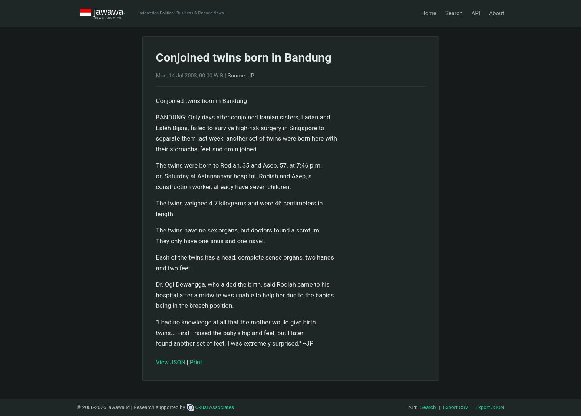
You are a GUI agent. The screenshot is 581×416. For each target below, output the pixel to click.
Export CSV (455, 407)
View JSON (170, 362)
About (496, 13)
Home (428, 13)
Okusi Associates (210, 407)
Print (196, 362)
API (475, 13)
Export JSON (489, 407)
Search (454, 13)
